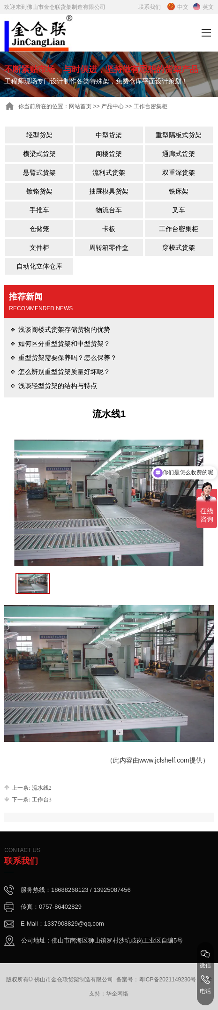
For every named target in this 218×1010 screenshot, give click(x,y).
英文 (203, 7)
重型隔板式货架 (179, 135)
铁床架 (178, 191)
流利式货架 (108, 172)
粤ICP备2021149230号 (167, 979)
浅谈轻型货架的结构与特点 (57, 385)
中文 (177, 7)
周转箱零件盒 (108, 247)
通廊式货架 (178, 153)
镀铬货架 (39, 191)
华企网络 (117, 993)
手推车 (39, 210)
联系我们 (149, 7)
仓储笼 (39, 228)
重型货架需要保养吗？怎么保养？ (67, 357)
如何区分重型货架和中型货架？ (64, 343)
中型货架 (109, 135)
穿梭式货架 (178, 247)
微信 (205, 959)
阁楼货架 (109, 153)
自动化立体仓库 (39, 266)
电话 (205, 985)
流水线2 (42, 788)
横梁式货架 (39, 153)
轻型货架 (39, 135)
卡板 (108, 228)
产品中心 (112, 106)
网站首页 (80, 106)
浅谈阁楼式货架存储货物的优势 (64, 329)
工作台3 (42, 799)
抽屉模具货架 (108, 191)
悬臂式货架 (39, 172)
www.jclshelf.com (164, 760)
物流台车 (109, 210)
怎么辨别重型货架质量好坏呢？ (64, 371)
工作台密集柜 (178, 228)
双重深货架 (178, 172)
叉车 (178, 210)
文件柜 (39, 247)
